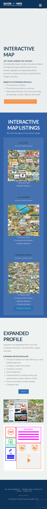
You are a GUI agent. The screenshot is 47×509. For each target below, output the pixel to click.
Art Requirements (12, 489)
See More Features (23, 308)
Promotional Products (32, 489)
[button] (40, 5)
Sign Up (24, 391)
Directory (27, 491)
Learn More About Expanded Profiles (20, 101)
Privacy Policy (24, 495)
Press (19, 491)
